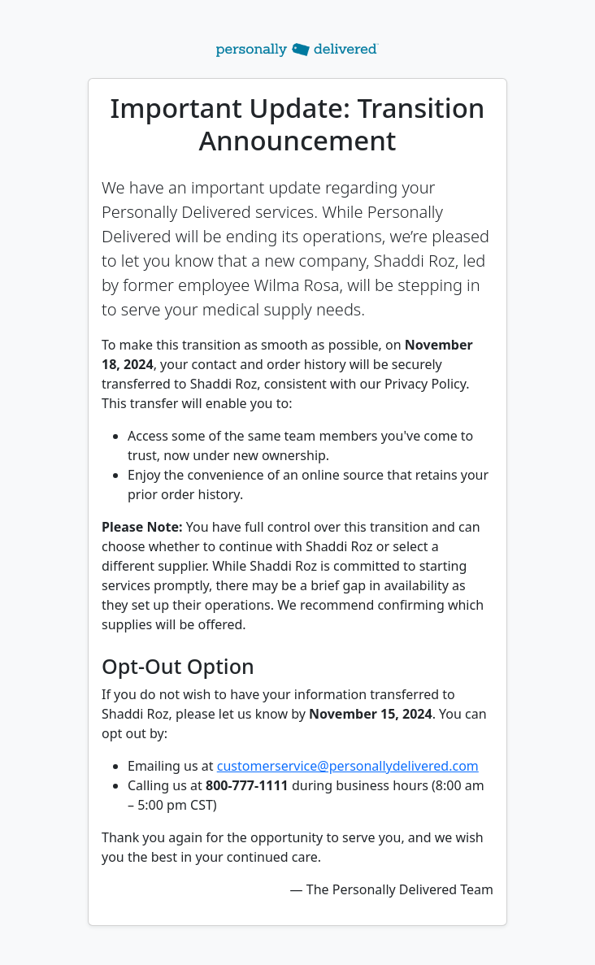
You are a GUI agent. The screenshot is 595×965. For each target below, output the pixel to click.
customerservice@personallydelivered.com (348, 766)
